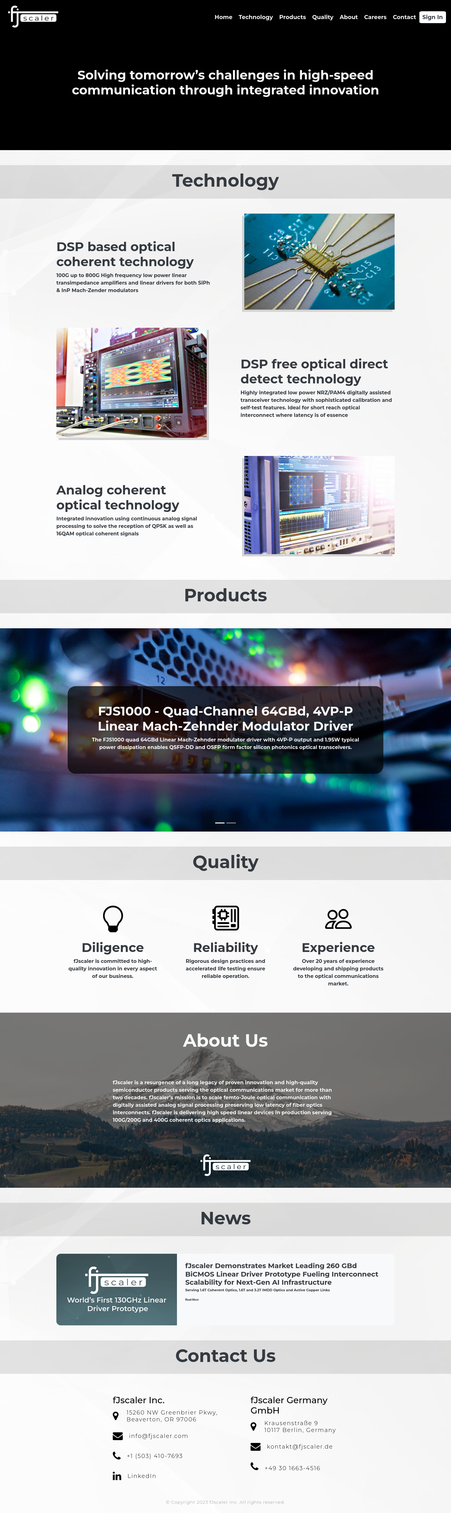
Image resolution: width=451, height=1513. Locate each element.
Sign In (432, 17)
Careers (375, 17)
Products (292, 17)
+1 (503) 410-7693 (155, 1456)
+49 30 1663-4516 (292, 1468)
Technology (256, 17)
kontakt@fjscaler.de (300, 1446)
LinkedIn (142, 1476)
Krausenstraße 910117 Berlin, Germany (300, 1427)
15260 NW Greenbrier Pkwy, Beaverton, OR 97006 (172, 1416)
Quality (323, 17)
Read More (192, 1299)
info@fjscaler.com (159, 1436)
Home (225, 17)
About (349, 17)
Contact (404, 17)
